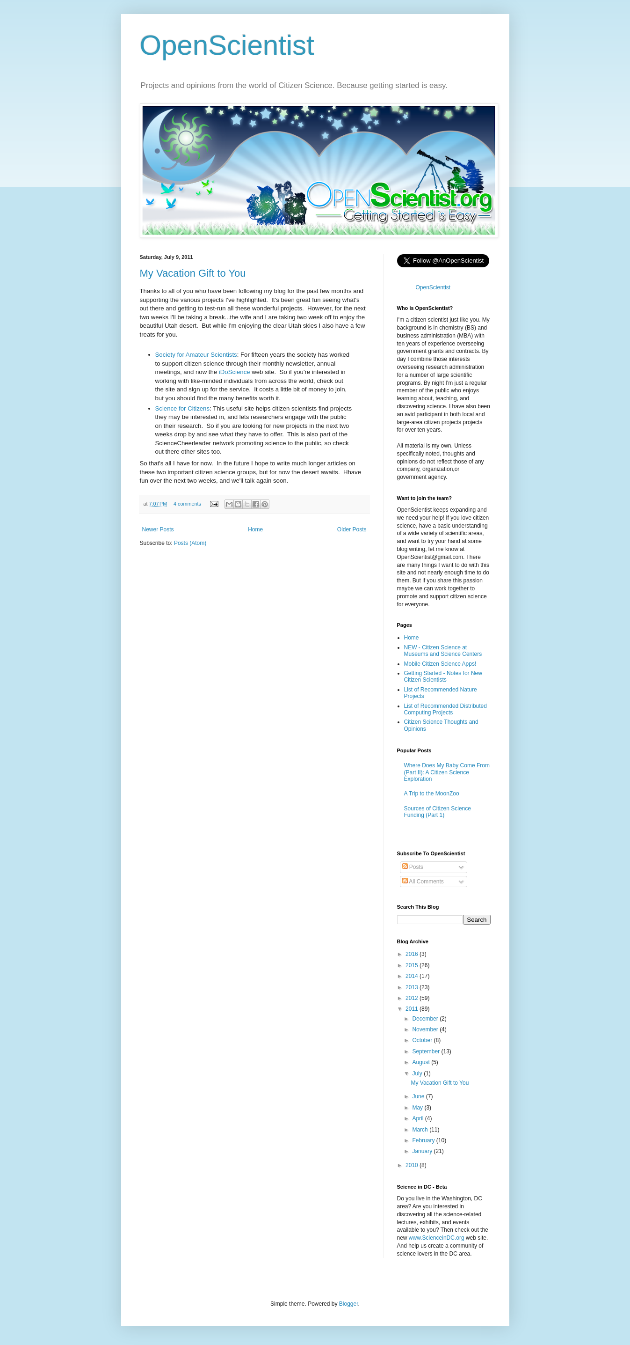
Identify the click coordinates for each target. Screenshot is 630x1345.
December (426, 1018)
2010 (413, 1165)
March (420, 1129)
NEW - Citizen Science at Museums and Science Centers (443, 650)
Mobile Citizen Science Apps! (440, 664)
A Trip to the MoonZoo (431, 793)
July (418, 1073)
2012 (413, 998)
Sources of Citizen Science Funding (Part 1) (437, 811)
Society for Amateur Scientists (196, 354)
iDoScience (234, 371)
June (419, 1096)
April (418, 1118)
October (423, 1040)
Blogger (348, 1304)
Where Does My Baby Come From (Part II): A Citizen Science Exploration (447, 772)
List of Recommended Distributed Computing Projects (445, 709)
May (418, 1107)
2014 (413, 976)
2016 (413, 954)
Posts (412, 867)
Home (255, 529)
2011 (413, 1009)
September (426, 1051)
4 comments (187, 504)
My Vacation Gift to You (193, 273)
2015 (413, 965)
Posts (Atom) (190, 543)
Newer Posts (158, 529)
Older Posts (352, 529)
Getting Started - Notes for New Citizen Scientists (443, 676)
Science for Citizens (182, 408)
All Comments (423, 881)
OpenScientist (227, 45)
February (424, 1140)
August (421, 1062)
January (423, 1151)
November (426, 1029)
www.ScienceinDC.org (436, 1238)
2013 (413, 987)
